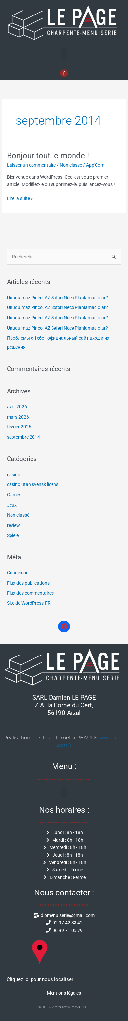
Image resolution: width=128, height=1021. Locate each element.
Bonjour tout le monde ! (48, 155)
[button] (64, 53)
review (13, 525)
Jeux (12, 505)
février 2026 (19, 426)
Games (14, 494)
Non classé (71, 165)
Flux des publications (28, 583)
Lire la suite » (20, 198)
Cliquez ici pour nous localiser (40, 979)
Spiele (13, 535)
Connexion (18, 572)
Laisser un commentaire (31, 165)
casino (13, 474)
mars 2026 (18, 417)
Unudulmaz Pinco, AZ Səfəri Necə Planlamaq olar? (57, 297)
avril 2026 (17, 406)
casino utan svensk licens (32, 484)
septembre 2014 (23, 437)
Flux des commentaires (30, 593)
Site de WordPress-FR (29, 603)
